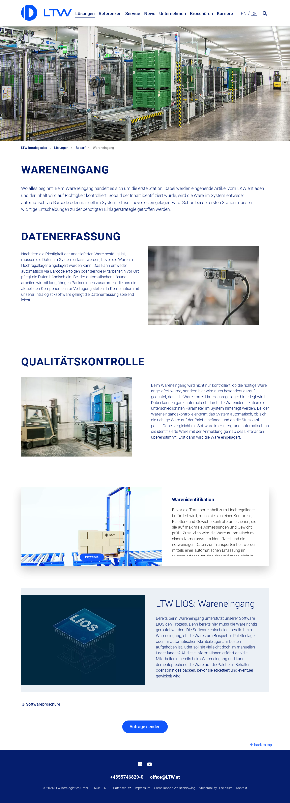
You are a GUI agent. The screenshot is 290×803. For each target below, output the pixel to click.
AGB (97, 788)
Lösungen (85, 13)
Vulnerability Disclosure (215, 788)
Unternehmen (172, 13)
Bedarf (81, 148)
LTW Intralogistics (34, 148)
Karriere (225, 13)
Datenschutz (122, 788)
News (149, 13)
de (254, 13)
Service (132, 13)
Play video (91, 557)
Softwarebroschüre (40, 704)
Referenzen (110, 13)
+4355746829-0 (126, 777)
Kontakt (241, 788)
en (244, 13)
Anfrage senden (145, 726)
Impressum (142, 788)
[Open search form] (265, 14)
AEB (107, 788)
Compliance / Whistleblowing (175, 788)
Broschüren (201, 13)
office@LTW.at (165, 777)
